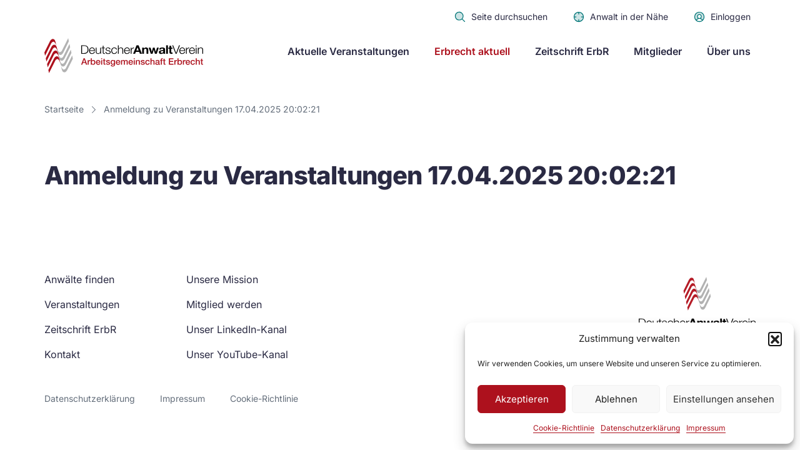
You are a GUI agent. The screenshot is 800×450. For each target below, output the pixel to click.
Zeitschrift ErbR (572, 51)
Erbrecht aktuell (472, 51)
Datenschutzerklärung (640, 427)
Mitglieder (658, 51)
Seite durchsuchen (501, 17)
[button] (775, 338)
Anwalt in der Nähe (620, 17)
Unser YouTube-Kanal (237, 354)
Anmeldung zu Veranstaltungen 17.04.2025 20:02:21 (212, 109)
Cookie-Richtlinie (563, 427)
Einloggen (722, 17)
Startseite (64, 109)
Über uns (729, 51)
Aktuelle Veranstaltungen (348, 51)
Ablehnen (616, 399)
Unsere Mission (222, 279)
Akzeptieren (522, 399)
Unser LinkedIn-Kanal (236, 329)
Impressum (706, 427)
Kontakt (62, 354)
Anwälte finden (79, 279)
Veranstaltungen (81, 304)
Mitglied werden (224, 304)
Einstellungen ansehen (723, 399)
